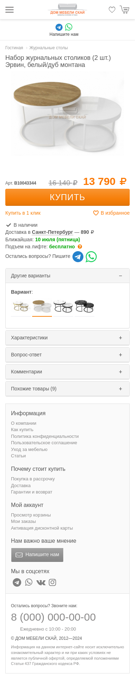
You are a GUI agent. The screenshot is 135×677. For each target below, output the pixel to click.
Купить (67, 197)
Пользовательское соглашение (44, 442)
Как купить (22, 429)
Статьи (18, 455)
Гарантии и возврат (31, 492)
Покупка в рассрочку (33, 478)
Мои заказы (23, 521)
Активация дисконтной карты (42, 528)
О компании (23, 423)
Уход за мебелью (29, 449)
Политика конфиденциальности (45, 436)
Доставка (21, 485)
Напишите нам (36, 555)
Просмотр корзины (31, 515)
